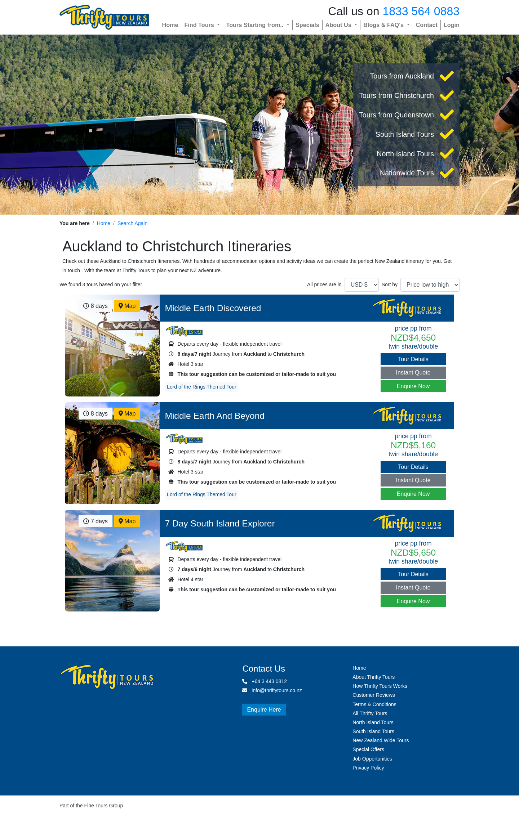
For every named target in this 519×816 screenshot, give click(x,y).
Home (170, 25)
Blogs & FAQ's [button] (384, 25)
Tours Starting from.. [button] (255, 25)
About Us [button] (339, 25)
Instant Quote (413, 372)
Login (452, 25)
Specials (307, 25)
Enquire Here (264, 710)
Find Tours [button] (200, 25)
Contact (427, 25)
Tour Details (413, 359)
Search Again (132, 223)
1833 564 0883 (421, 11)
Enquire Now (413, 386)
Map (127, 306)
